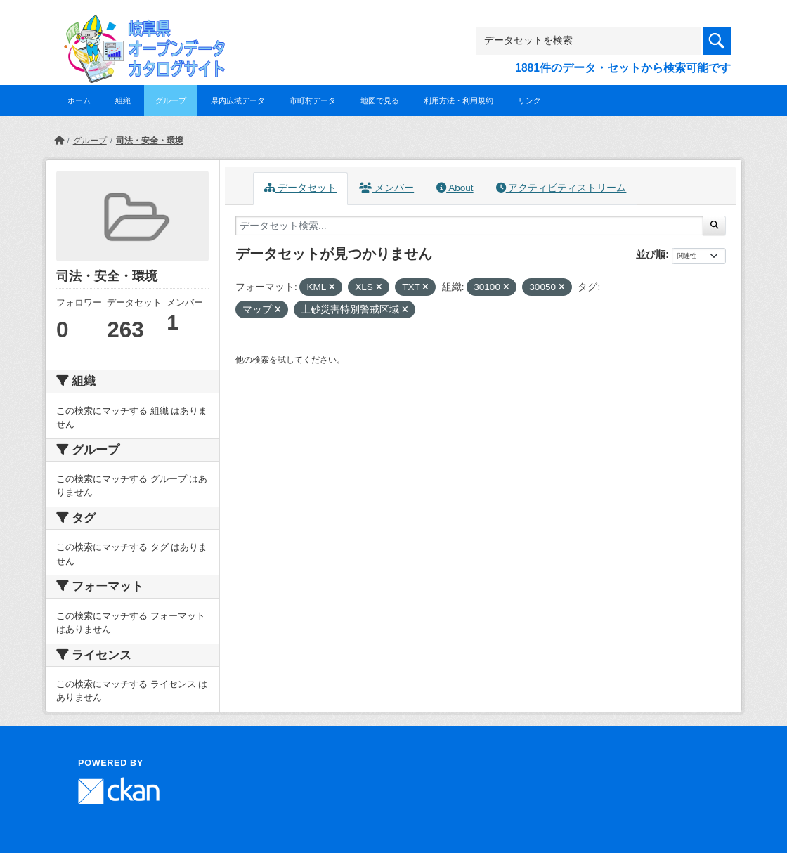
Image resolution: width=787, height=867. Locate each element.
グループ (170, 100)
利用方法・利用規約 (458, 100)
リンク (529, 100)
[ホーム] (59, 140)
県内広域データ (238, 100)
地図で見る (379, 100)
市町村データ (313, 100)
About (454, 188)
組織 (123, 100)
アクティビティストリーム (561, 188)
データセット (300, 188)
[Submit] (714, 225)
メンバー (386, 188)
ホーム (79, 100)
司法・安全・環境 (149, 140)
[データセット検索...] (469, 225)
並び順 (650, 254)
